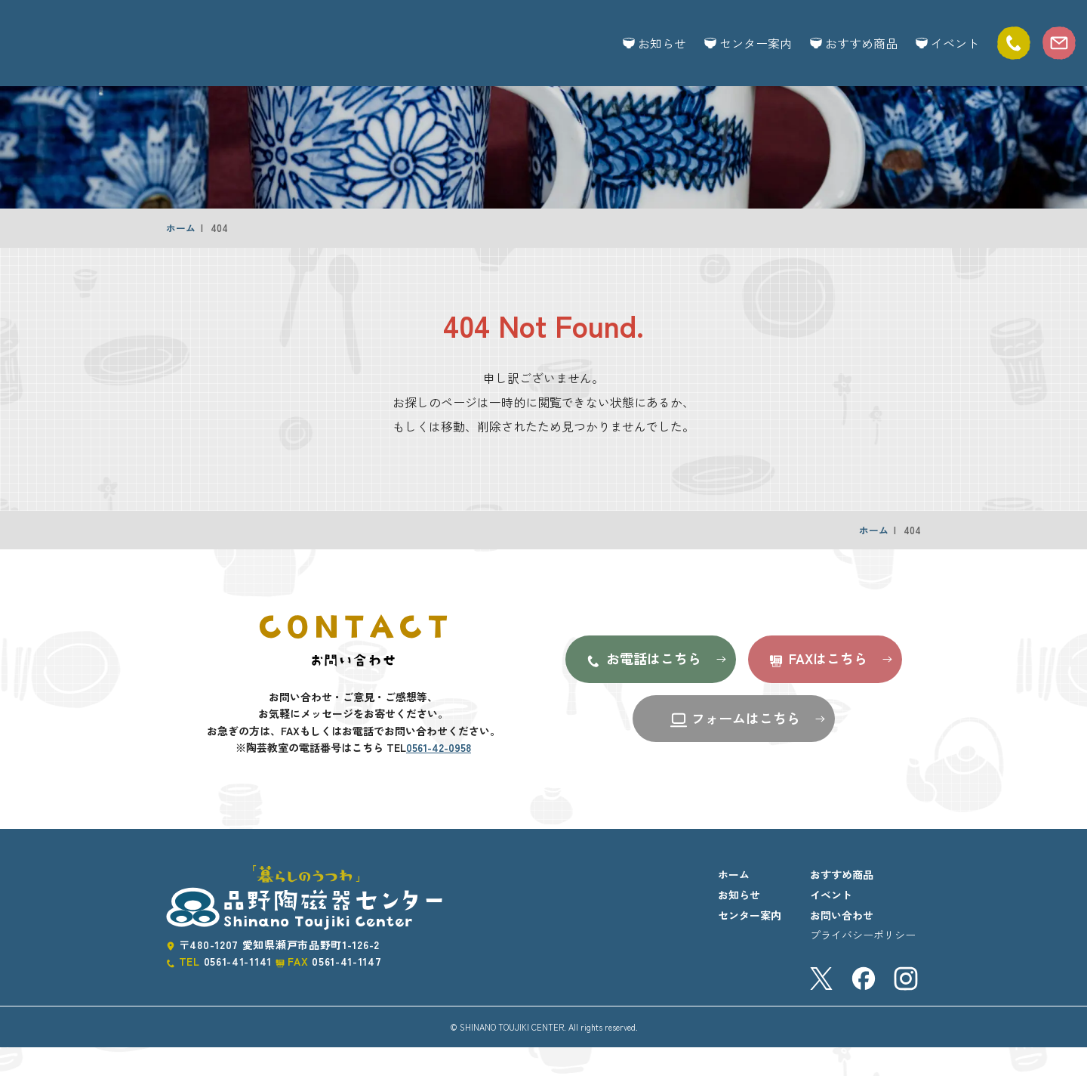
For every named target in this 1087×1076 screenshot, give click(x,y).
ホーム (181, 256)
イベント (947, 43)
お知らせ (654, 43)
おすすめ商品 (854, 43)
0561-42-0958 (438, 776)
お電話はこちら (642, 688)
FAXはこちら (817, 688)
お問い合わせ (841, 943)
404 (219, 256)
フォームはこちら (735, 748)
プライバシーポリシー (863, 963)
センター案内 (748, 43)
